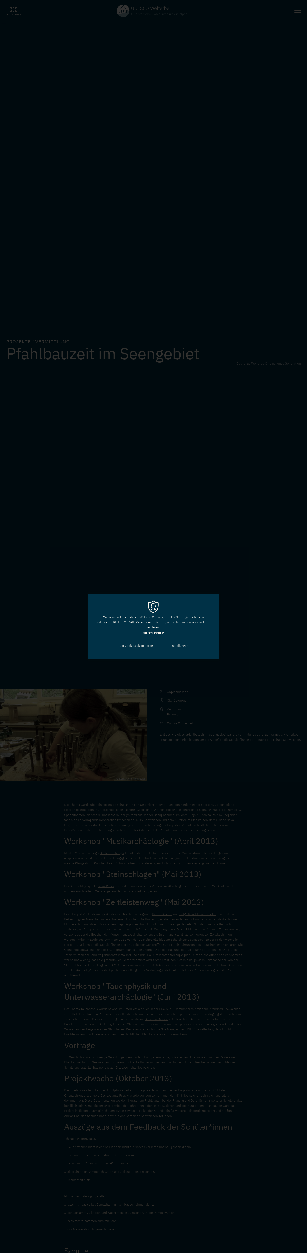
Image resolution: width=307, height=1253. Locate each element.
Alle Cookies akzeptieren (136, 646)
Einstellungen (179, 646)
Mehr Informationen (153, 632)
